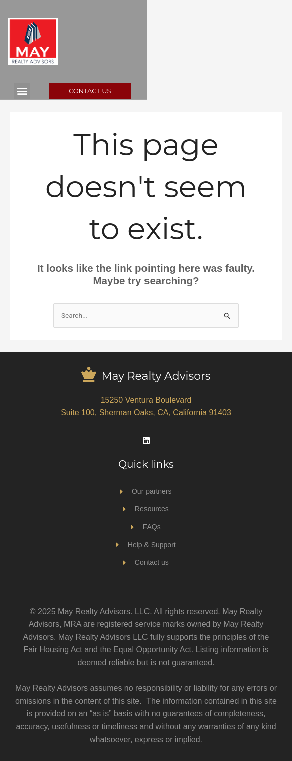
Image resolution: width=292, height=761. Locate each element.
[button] (44, 91)
